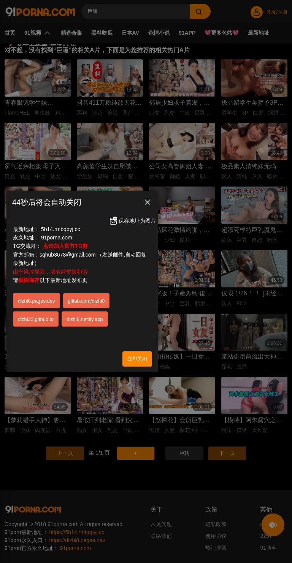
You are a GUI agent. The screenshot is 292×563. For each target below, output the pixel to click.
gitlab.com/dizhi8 (86, 267)
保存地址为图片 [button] (132, 187)
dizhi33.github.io (36, 285)
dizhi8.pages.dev (36, 267)
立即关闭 (137, 325)
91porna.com (56, 204)
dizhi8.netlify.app (85, 285)
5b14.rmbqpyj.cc (60, 195)
